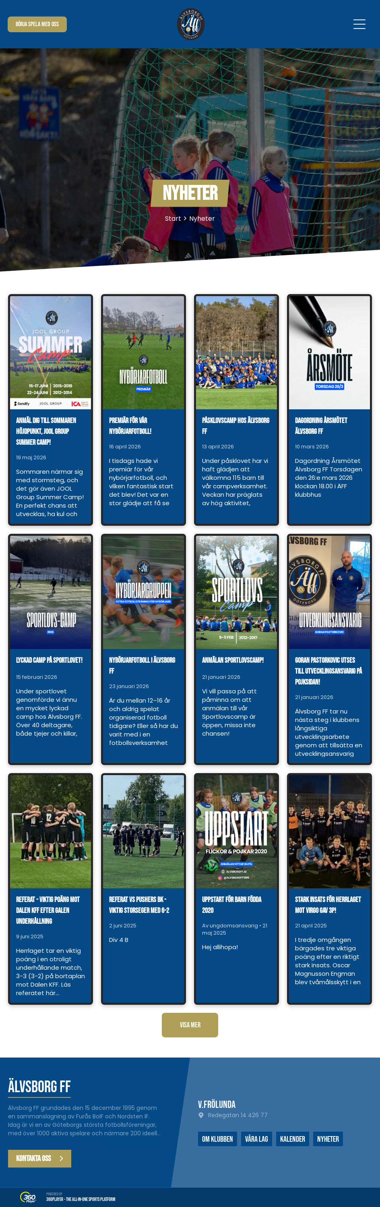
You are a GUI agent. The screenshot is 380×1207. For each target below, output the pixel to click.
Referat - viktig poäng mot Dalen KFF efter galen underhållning (48, 911)
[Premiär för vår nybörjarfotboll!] (143, 352)
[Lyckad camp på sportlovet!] (50, 592)
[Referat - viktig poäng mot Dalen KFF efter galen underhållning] (50, 831)
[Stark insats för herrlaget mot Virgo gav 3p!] (329, 831)
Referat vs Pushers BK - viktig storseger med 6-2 (139, 905)
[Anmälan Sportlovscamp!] (236, 592)
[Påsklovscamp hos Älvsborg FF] (236, 352)
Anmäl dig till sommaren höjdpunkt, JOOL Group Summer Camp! (46, 432)
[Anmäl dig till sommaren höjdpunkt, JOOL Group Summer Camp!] (50, 352)
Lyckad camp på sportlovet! (49, 660)
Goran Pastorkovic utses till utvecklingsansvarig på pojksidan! (328, 671)
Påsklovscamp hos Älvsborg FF (235, 426)
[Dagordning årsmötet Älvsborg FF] (329, 352)
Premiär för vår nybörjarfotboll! (130, 426)
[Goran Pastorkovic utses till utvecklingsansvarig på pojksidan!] (329, 592)
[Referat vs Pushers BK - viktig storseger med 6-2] (143, 831)
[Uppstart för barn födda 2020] (236, 831)
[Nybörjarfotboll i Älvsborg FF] (143, 592)
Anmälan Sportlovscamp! (233, 660)
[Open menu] (359, 24)
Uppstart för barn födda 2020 (231, 905)
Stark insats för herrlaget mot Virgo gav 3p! (328, 905)
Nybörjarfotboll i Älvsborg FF (142, 666)
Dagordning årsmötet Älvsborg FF (321, 426)
